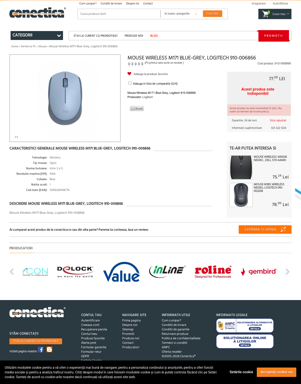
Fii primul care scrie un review (164, 62)
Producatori (130, 347)
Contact (148, 3)
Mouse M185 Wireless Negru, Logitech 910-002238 (269, 188)
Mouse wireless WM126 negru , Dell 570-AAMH (270, 158)
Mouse (43, 46)
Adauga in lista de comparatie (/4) (155, 83)
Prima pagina (131, 320)
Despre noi (132, 3)
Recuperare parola (94, 329)
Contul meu (89, 334)
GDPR (85, 356)
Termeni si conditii (174, 343)
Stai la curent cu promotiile (36, 341)
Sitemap (128, 329)
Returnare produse (175, 334)
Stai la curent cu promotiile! (96, 35)
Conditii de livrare (111, 3)
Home (14, 46)
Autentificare (90, 320)
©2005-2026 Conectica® (179, 356)
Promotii (273, 35)
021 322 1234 (278, 128)
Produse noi (134, 35)
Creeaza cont (90, 325)
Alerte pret (88, 343)
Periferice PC (28, 46)
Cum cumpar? (88, 3)
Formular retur (91, 352)
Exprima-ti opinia (260, 230)
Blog (154, 35)
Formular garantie (93, 347)
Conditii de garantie (175, 329)
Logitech (148, 97)
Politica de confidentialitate (181, 338)
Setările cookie (241, 372)
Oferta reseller (172, 352)
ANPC (166, 347)
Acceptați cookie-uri (277, 372)
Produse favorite (93, 338)
